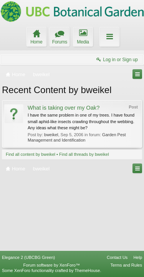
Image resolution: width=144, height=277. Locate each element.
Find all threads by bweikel (84, 154)
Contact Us (117, 257)
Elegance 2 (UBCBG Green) (28, 257)
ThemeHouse (87, 270)
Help (137, 257)
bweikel (51, 134)
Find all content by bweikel (30, 154)
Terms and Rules (126, 265)
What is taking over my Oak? (63, 108)
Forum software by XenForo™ (51, 265)
